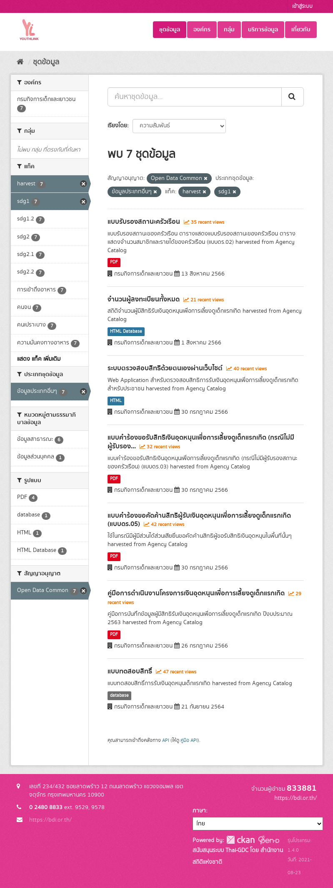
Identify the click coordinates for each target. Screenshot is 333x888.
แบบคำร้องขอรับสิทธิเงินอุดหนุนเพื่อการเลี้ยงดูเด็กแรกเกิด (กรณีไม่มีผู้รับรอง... (201, 442)
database (119, 695)
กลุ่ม (229, 29)
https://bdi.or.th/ (50, 820)
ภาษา (199, 811)
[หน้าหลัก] (20, 62)
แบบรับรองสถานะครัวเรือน (144, 221)
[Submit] (292, 96)
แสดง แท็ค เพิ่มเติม (38, 359)
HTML (116, 400)
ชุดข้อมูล (169, 29)
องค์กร (201, 29)
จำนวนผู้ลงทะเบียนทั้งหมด (144, 299)
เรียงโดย (117, 125)
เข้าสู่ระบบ (302, 6)
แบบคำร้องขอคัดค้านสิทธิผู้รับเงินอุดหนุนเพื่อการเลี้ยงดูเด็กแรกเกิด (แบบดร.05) (199, 520)
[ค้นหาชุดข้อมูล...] (195, 96)
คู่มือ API (189, 740)
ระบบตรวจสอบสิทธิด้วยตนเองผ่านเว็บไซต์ (165, 368)
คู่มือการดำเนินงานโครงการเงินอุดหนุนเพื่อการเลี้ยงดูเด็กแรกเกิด (196, 593)
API (165, 740)
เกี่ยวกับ (300, 29)
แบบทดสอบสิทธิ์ (130, 671)
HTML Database (126, 331)
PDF (114, 262)
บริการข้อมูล (263, 29)
